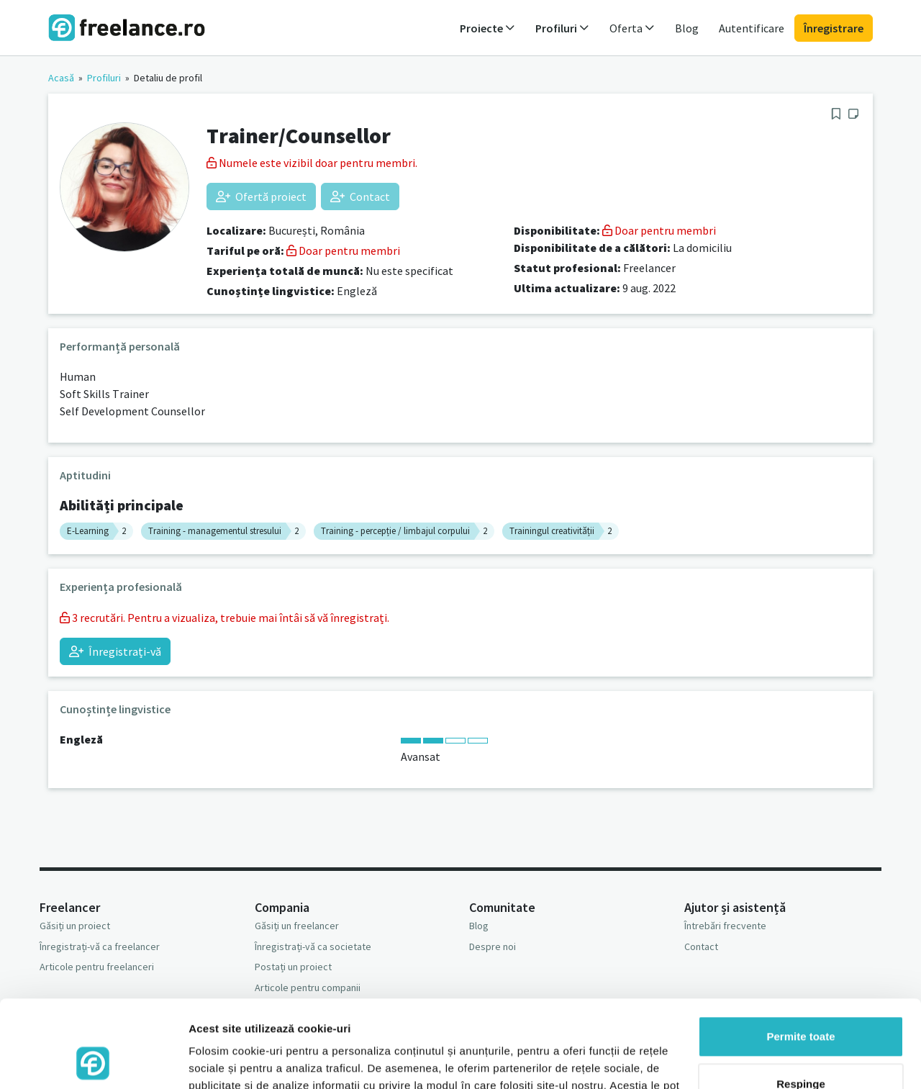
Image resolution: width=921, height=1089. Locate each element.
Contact (360, 196)
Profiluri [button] (562, 28)
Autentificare (751, 28)
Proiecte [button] (487, 28)
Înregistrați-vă (115, 651)
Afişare (207, 1060)
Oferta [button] (632, 28)
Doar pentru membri (343, 250)
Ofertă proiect (261, 196)
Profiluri (104, 77)
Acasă (61, 77)
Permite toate (800, 955)
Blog (687, 28)
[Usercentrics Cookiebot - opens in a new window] (93, 1061)
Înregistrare (833, 28)
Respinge (800, 1001)
